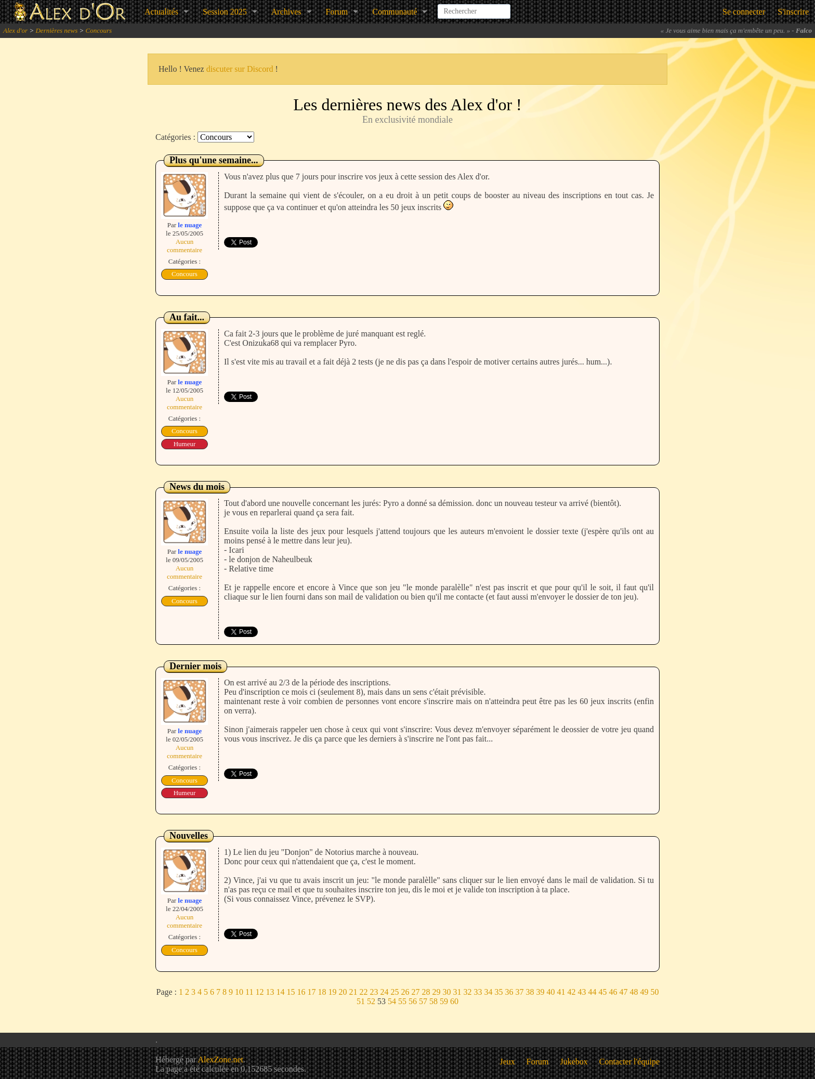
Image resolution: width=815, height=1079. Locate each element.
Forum (337, 11)
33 (478, 991)
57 (423, 1001)
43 (581, 991)
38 (529, 991)
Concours (99, 30)
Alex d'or (15, 30)
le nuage (190, 225)
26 (405, 991)
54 (392, 1001)
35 (498, 991)
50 (654, 991)
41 (561, 991)
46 (613, 991)
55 (402, 1001)
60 (454, 1001)
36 (509, 991)
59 (444, 1001)
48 (633, 991)
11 (249, 991)
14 (280, 991)
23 (374, 991)
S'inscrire (793, 11)
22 (363, 991)
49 (644, 991)
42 (571, 991)
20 (342, 991)
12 (259, 991)
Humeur (185, 444)
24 (384, 991)
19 (332, 991)
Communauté (394, 11)
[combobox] (474, 7)
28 (426, 991)
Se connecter (743, 11)
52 (371, 1001)
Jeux (507, 1061)
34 (488, 991)
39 (540, 991)
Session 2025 (225, 11)
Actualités (161, 11)
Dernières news (56, 30)
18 (322, 991)
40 (550, 991)
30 (446, 991)
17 (311, 991)
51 (361, 1001)
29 (436, 991)
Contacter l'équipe (629, 1061)
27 (415, 991)
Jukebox (574, 1061)
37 (519, 991)
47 (623, 991)
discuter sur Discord (239, 68)
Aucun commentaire (184, 246)
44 (592, 991)
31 (457, 991)
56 (413, 1001)
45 (602, 991)
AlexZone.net (220, 1059)
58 (433, 1001)
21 (353, 991)
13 (270, 991)
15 (290, 991)
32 (467, 991)
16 (301, 991)
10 (239, 991)
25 (394, 991)
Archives (286, 11)
